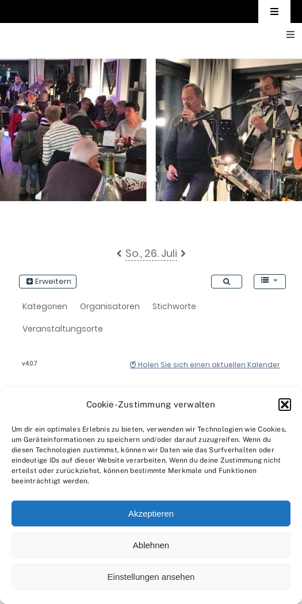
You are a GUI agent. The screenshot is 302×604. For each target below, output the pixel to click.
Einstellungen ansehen (151, 577)
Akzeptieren (151, 513)
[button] (284, 404)
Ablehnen (151, 545)
